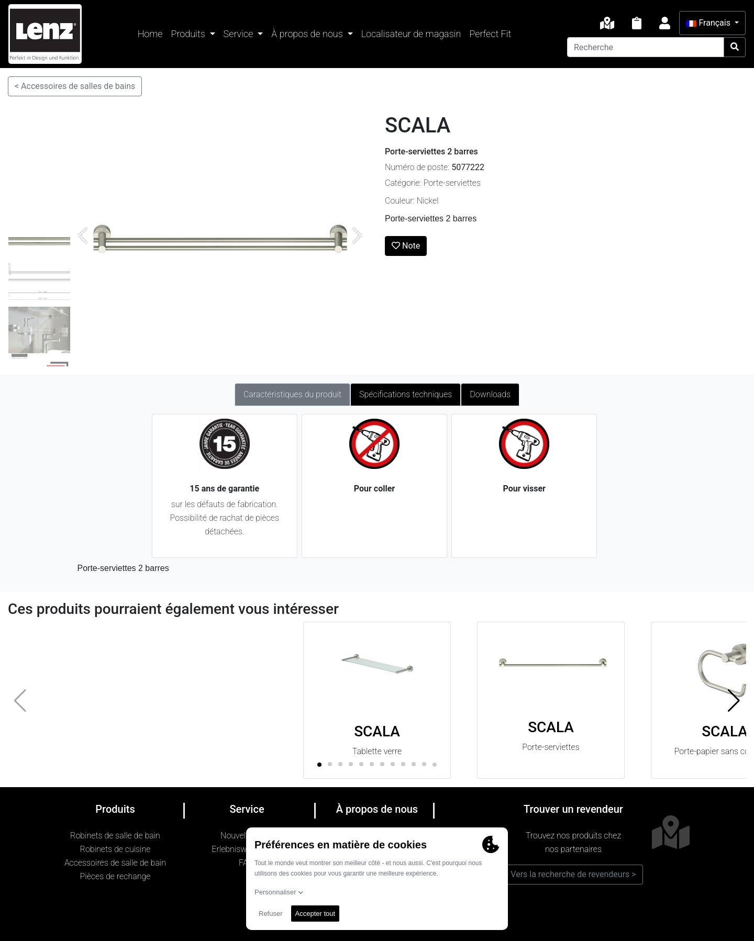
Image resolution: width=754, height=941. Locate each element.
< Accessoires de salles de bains (75, 86)
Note (406, 246)
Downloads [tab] (490, 394)
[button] (734, 700)
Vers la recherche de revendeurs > (573, 874)
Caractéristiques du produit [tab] (292, 394)
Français (709, 23)
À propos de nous (308, 33)
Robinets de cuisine (115, 849)
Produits (189, 33)
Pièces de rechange (115, 876)
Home (150, 33)
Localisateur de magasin (411, 33)
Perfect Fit (490, 33)
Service (240, 33)
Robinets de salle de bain (115, 836)
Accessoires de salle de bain (115, 863)
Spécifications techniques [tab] (405, 394)
